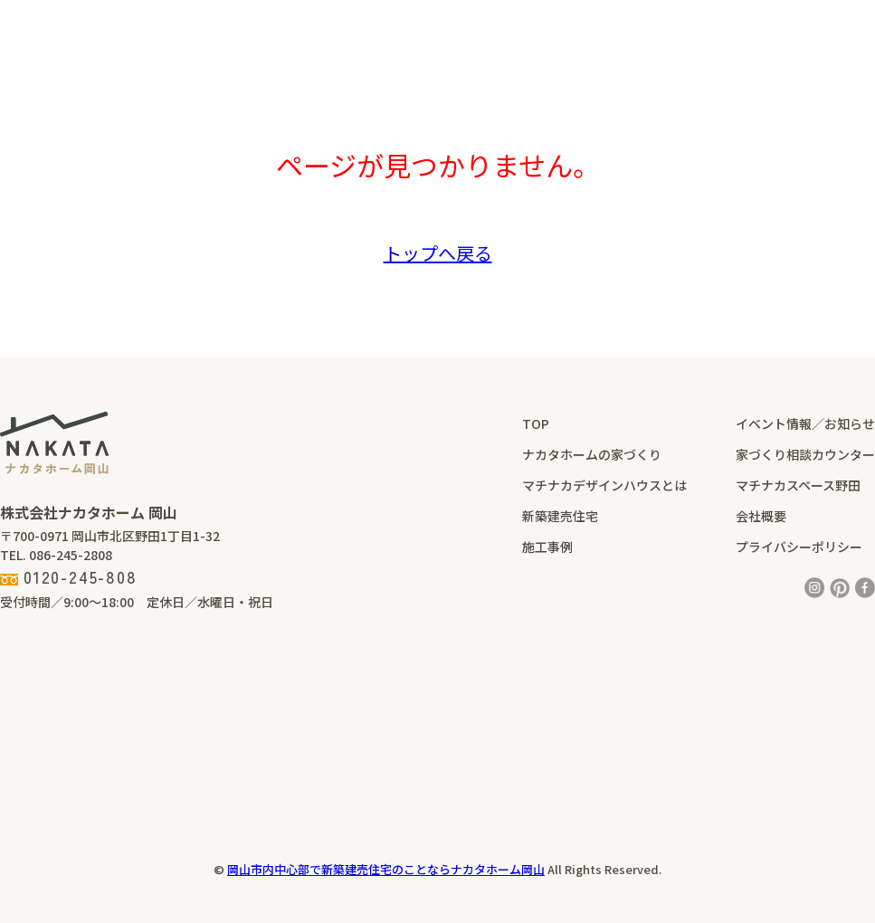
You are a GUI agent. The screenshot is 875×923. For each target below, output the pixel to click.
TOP (535, 423)
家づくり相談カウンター (805, 454)
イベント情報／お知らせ (805, 423)
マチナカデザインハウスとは (604, 485)
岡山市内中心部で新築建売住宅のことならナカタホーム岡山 (386, 869)
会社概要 (761, 516)
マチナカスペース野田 (798, 485)
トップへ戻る (438, 253)
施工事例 (547, 547)
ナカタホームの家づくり (591, 454)
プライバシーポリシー (799, 547)
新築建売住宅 (560, 516)
